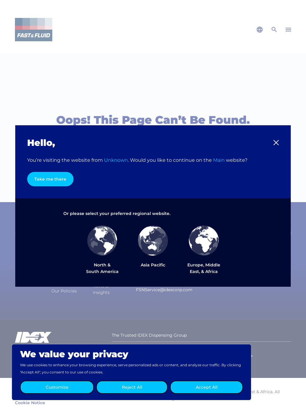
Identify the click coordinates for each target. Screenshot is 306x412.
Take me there (50, 179)
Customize (57, 387)
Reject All (132, 387)
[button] (276, 142)
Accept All (207, 387)
